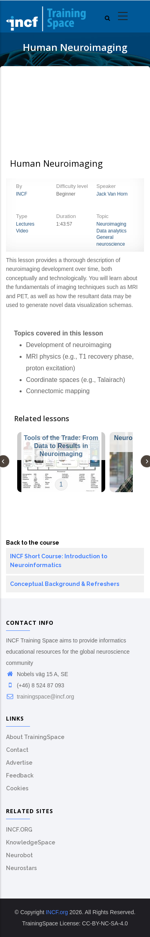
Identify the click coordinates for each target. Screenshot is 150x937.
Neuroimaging (111, 224)
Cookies (17, 788)
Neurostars (21, 868)
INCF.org (57, 912)
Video (22, 231)
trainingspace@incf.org (40, 696)
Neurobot (19, 855)
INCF (21, 194)
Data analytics (111, 231)
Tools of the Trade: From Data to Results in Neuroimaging (61, 445)
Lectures (25, 224)
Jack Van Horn (112, 194)
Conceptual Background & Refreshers (64, 584)
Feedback (20, 775)
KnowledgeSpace (30, 842)
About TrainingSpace (35, 737)
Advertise (19, 762)
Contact (17, 750)
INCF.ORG (19, 829)
